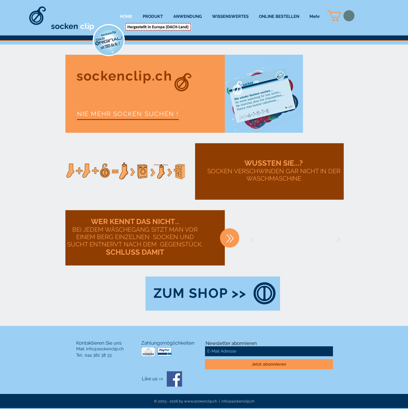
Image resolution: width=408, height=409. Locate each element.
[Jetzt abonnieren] (269, 364)
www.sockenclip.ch (200, 401)
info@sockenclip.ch (105, 348)
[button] (340, 15)
